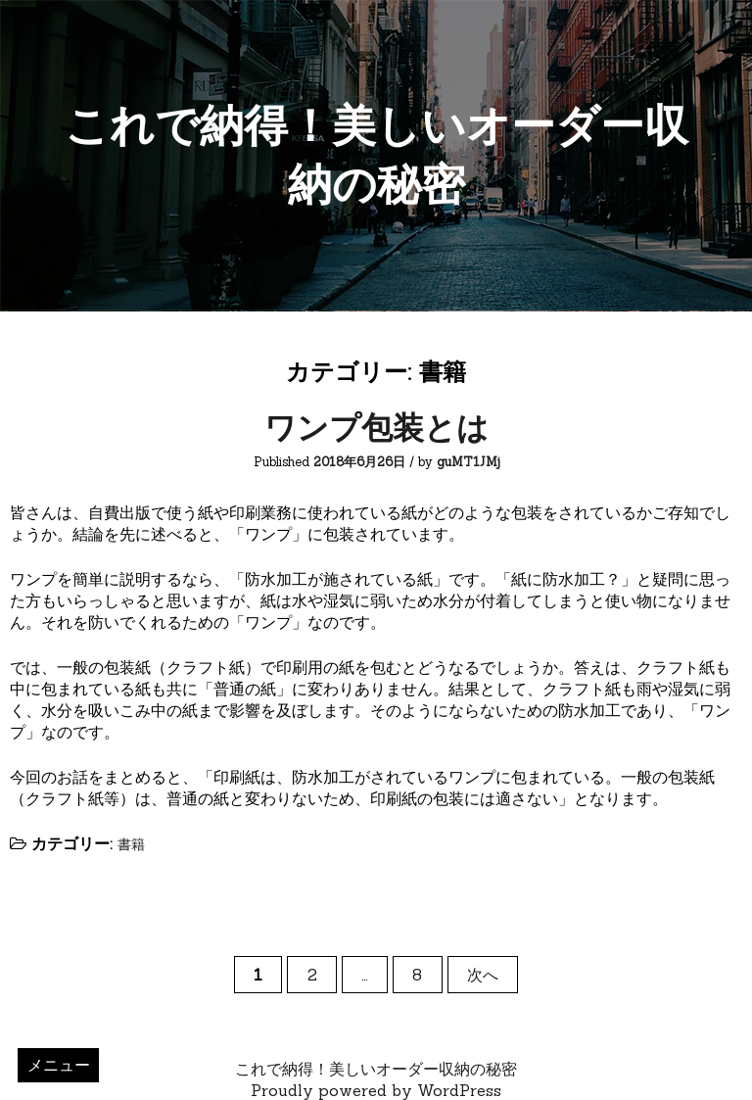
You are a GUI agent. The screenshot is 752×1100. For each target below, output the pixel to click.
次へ (482, 974)
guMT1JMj (468, 462)
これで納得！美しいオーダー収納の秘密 (376, 1068)
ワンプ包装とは (376, 427)
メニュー (58, 1065)
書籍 (131, 844)
